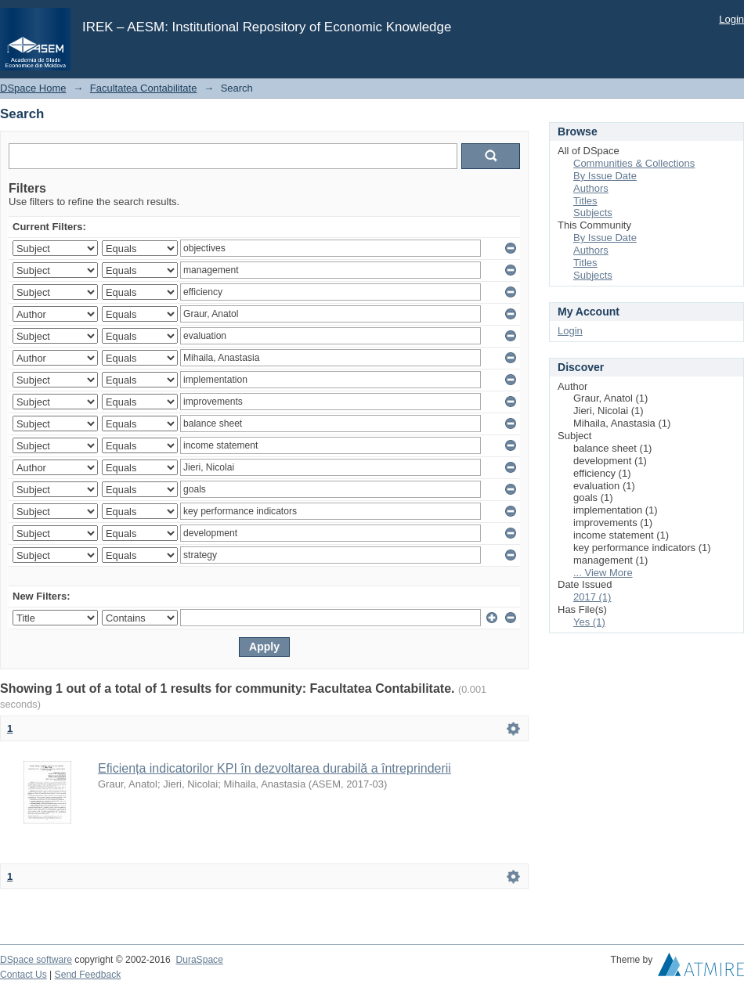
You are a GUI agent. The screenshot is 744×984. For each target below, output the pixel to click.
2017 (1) (592, 597)
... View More (603, 573)
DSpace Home (33, 88)
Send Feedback (88, 974)
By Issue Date (605, 176)
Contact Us (23, 974)
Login (731, 19)
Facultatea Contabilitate (143, 88)
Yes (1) (589, 622)
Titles (585, 201)
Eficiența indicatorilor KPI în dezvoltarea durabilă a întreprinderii (274, 768)
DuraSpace (198, 959)
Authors (591, 188)
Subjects (592, 212)
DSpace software (36, 959)
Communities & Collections (634, 163)
